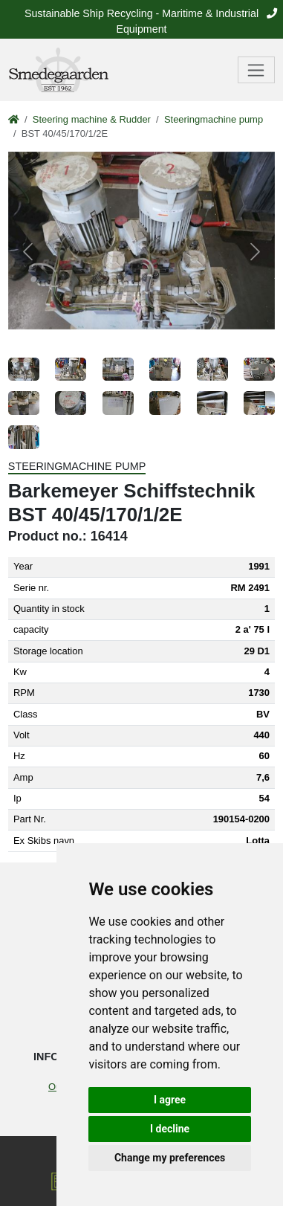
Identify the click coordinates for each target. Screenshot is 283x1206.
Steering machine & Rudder (92, 119)
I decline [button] (169, 1129)
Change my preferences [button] (169, 1158)
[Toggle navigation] (257, 70)
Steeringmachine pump (213, 119)
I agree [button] (170, 1100)
